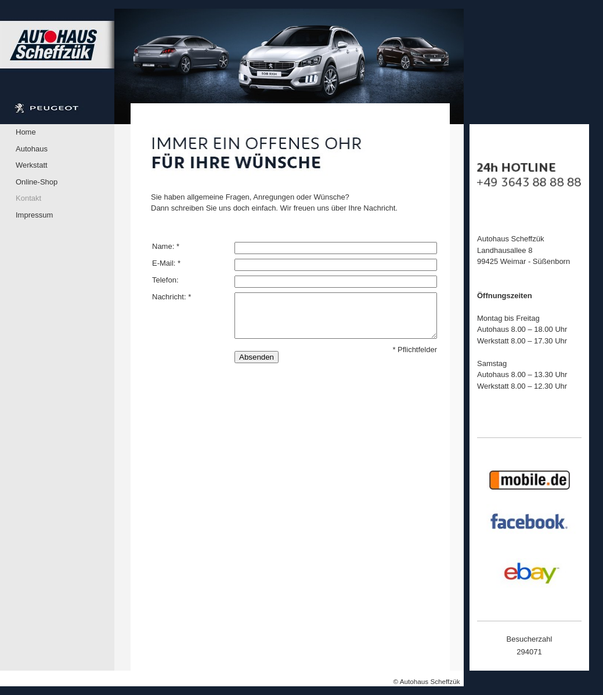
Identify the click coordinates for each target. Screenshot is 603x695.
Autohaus (32, 148)
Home (26, 132)
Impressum (34, 215)
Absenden (256, 357)
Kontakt (28, 198)
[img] (232, 66)
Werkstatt (32, 165)
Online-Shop (36, 182)
